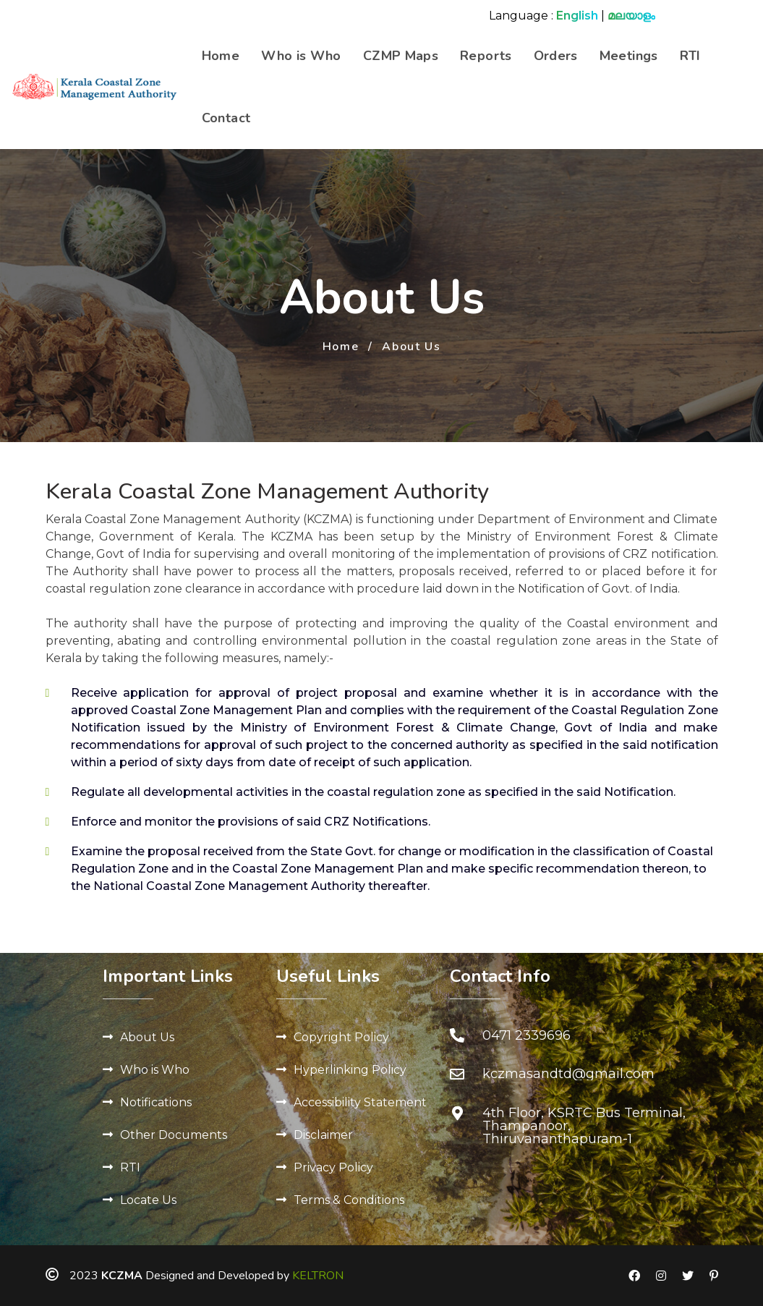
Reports (486, 55)
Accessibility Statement (360, 1102)
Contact (226, 118)
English (577, 15)
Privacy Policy (333, 1167)
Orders (556, 55)
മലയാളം (631, 15)
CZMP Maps (400, 55)
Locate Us (148, 1200)
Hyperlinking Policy (350, 1070)
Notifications (156, 1102)
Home (220, 55)
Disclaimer (323, 1135)
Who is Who (301, 55)
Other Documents (173, 1135)
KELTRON (318, 1276)
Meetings (629, 55)
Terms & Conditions (349, 1200)
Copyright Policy (341, 1037)
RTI (690, 55)
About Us (147, 1037)
